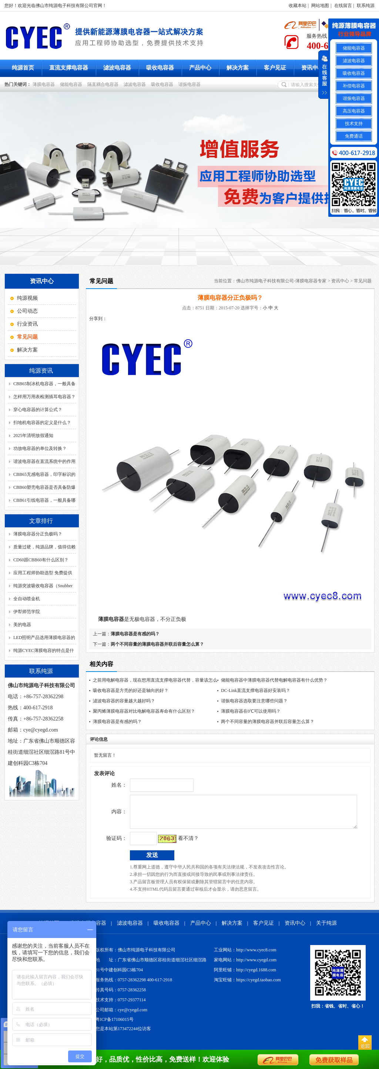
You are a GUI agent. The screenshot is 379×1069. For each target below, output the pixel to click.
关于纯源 (326, 928)
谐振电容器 (190, 84)
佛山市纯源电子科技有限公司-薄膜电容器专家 (281, 280)
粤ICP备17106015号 (114, 1025)
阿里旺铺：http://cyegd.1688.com (245, 975)
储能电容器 (72, 84)
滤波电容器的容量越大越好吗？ (124, 700)
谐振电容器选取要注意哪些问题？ (254, 700)
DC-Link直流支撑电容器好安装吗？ (255, 690)
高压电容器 (354, 111)
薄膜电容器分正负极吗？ (37, 534)
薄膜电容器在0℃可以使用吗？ (251, 711)
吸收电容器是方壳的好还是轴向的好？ (130, 690)
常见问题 (363, 280)
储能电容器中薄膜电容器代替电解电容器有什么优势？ (274, 680)
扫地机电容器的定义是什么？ (42, 422)
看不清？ (172, 844)
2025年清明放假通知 (33, 435)
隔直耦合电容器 (104, 84)
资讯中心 (312, 68)
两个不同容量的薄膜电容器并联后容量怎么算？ (157, 644)
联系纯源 (366, 5)
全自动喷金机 (26, 598)
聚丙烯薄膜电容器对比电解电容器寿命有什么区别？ (144, 711)
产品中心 (200, 68)
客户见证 (275, 68)
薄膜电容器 (45, 84)
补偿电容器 (354, 85)
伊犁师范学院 (26, 611)
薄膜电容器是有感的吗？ (135, 633)
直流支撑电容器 (68, 68)
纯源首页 (23, 68)
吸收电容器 (160, 68)
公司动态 (27, 311)
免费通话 (354, 136)
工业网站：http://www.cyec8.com (245, 955)
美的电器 (22, 624)
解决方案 (238, 68)
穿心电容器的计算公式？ (37, 409)
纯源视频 (27, 298)
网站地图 (320, 5)
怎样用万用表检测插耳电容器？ (44, 396)
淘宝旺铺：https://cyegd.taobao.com (247, 985)
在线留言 (343, 5)
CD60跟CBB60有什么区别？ (40, 559)
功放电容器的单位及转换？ (40, 448)
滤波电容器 (117, 68)
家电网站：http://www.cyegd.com (245, 965)
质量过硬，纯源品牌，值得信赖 (44, 546)
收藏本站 (297, 5)
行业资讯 (27, 324)
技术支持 (354, 123)
